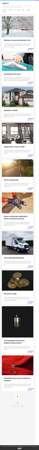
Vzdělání (29, 9)
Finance (16, 9)
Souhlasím (19, 448)
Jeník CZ (5, 3)
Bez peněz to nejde (11, 294)
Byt (13, 9)
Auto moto (4, 9)
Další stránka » (17, 396)
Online (20, 9)
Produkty (24, 9)
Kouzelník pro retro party (13, 74)
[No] (37, 447)
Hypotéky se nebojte (11, 111)
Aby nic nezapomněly (12, 180)
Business (9, 9)
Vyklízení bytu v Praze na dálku (15, 147)
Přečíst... (30, 50)
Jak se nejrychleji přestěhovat (15, 258)
